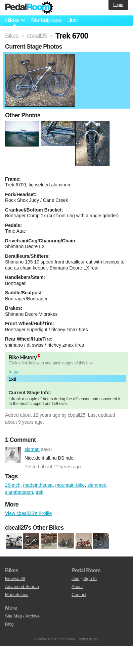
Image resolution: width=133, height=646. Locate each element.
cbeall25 (76, 415)
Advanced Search (22, 586)
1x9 (12, 379)
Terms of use (88, 639)
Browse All (15, 578)
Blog (9, 624)
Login (118, 4)
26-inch (12, 485)
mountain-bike (70, 485)
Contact (79, 594)
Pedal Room (29, 7)
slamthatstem (19, 492)
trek (39, 492)
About (77, 586)
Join (73, 19)
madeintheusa (38, 485)
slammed (96, 485)
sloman (13, 455)
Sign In (90, 578)
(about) (39, 356)
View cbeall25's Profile (28, 513)
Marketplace (46, 19)
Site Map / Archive (22, 616)
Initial (13, 371)
